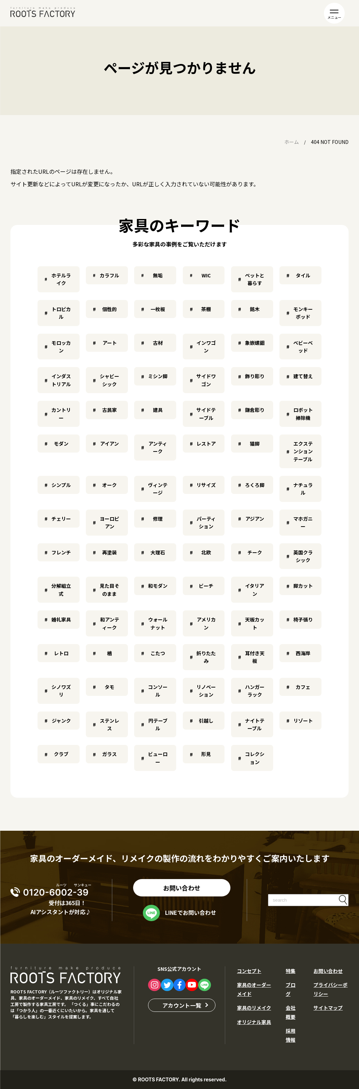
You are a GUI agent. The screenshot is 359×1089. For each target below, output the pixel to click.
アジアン (254, 518)
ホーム (291, 141)
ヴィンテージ (158, 488)
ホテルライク (61, 279)
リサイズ (206, 484)
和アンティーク (109, 623)
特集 (290, 970)
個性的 (109, 309)
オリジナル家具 (254, 1021)
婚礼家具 (61, 619)
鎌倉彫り (254, 409)
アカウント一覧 (181, 1005)
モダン (61, 443)
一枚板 (157, 309)
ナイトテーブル (254, 724)
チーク (254, 552)
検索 (343, 900)
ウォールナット (158, 623)
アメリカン (206, 623)
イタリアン (254, 589)
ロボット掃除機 (303, 413)
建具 (158, 409)
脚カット (303, 585)
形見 (206, 753)
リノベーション (206, 690)
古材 (158, 342)
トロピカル (61, 313)
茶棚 (206, 309)
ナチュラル (303, 488)
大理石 (157, 552)
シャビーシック (109, 380)
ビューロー (158, 757)
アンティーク (157, 447)
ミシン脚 (158, 376)
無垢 (158, 275)
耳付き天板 (254, 657)
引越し (206, 720)
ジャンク (61, 720)
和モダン (158, 585)
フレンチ (61, 552)
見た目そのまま (109, 589)
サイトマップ (328, 1007)
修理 (158, 518)
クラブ (61, 753)
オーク (109, 484)
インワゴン (206, 346)
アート (110, 342)
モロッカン (61, 346)
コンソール (158, 690)
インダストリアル (61, 380)
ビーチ (206, 585)
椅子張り (303, 619)
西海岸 (303, 653)
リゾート (303, 720)
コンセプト (249, 970)
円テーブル (158, 724)
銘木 (255, 309)
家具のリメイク (254, 1007)
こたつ (157, 653)
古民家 (109, 409)
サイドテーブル (206, 413)
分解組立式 (61, 589)
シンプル (61, 484)
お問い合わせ (182, 887)
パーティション (206, 522)
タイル (303, 275)
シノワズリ (61, 690)
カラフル (109, 275)
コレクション (254, 757)
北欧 (206, 552)
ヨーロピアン (109, 522)
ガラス (109, 753)
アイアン (109, 443)
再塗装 (109, 552)
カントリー (61, 413)
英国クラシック (303, 556)
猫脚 (255, 443)
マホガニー (303, 522)
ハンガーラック (254, 690)
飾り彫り (254, 376)
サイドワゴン (206, 380)
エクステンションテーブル (303, 451)
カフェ (303, 686)
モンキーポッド (303, 313)
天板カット (254, 623)
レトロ (61, 653)
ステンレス (109, 724)
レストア (206, 443)
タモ (109, 686)
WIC (206, 275)
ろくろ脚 (254, 484)
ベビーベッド (303, 346)
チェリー (61, 518)
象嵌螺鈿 (254, 342)
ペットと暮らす (254, 279)
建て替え (303, 376)
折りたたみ (206, 657)
